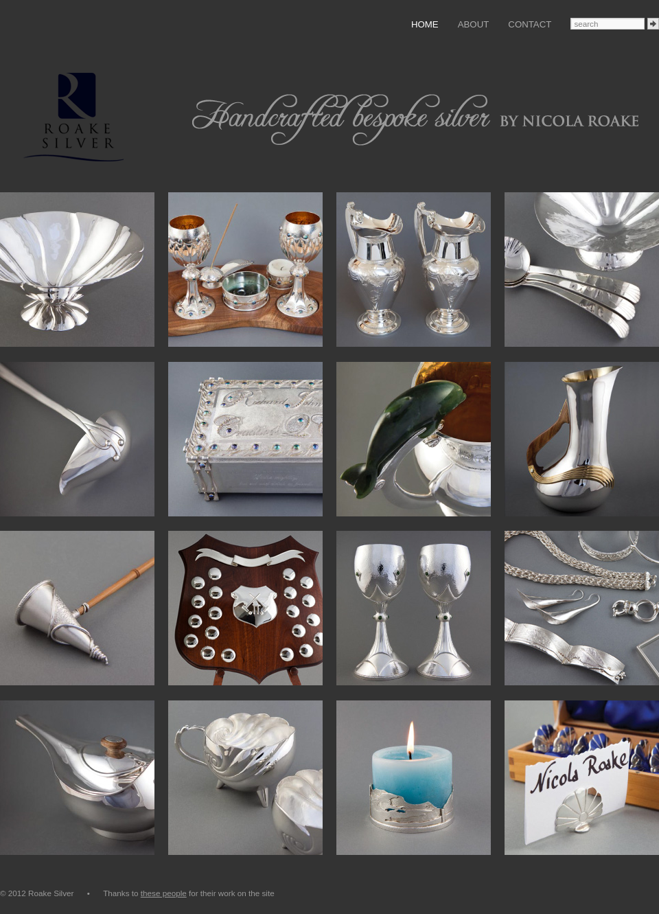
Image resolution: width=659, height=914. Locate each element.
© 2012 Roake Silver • (51, 893)
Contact (529, 24)
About (473, 24)
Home (425, 24)
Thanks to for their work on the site (189, 893)
